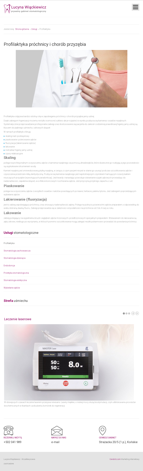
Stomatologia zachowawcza (17, 251)
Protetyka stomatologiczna (16, 273)
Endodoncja (9, 265)
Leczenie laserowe (17, 319)
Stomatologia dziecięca (14, 258)
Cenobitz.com (115, 459)
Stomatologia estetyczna (15, 280)
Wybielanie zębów (12, 288)
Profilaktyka (9, 243)
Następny (137, 313)
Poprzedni (133, 313)
